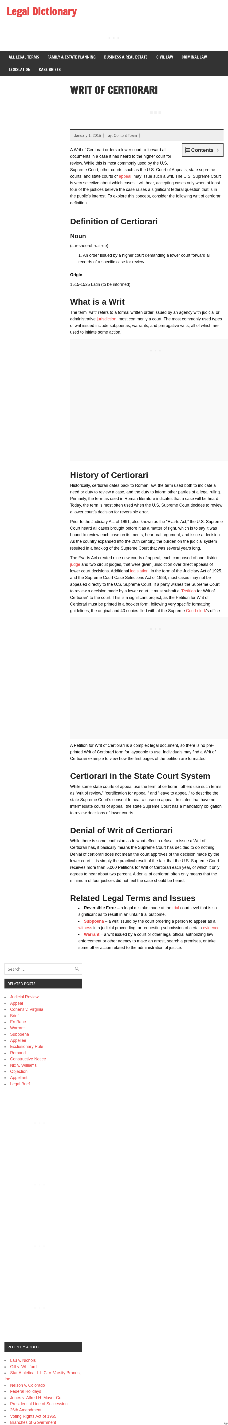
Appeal (16, 1003)
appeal (125, 176)
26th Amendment (25, 1410)
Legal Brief (20, 1084)
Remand (18, 1053)
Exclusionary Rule (26, 1046)
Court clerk (196, 610)
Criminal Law (194, 57)
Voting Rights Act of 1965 (33, 1416)
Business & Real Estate (126, 57)
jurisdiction (106, 319)
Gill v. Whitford (23, 1366)
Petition (189, 591)
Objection (19, 1071)
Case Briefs (50, 69)
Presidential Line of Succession (39, 1403)
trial (176, 907)
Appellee (18, 1040)
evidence (211, 927)
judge (75, 564)
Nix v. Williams (23, 1065)
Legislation (20, 69)
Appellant (18, 1077)
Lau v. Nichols (23, 1360)
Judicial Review (24, 997)
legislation (139, 571)
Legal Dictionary (41, 11)
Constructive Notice (28, 1059)
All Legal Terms (24, 57)
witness (85, 927)
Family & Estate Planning (71, 57)
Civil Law (164, 57)
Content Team (125, 136)
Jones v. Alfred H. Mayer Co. (36, 1397)
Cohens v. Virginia (26, 1009)
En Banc (18, 1022)
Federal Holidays (25, 1391)
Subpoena (94, 921)
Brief (14, 1015)
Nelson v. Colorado (27, 1385)
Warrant (91, 934)
